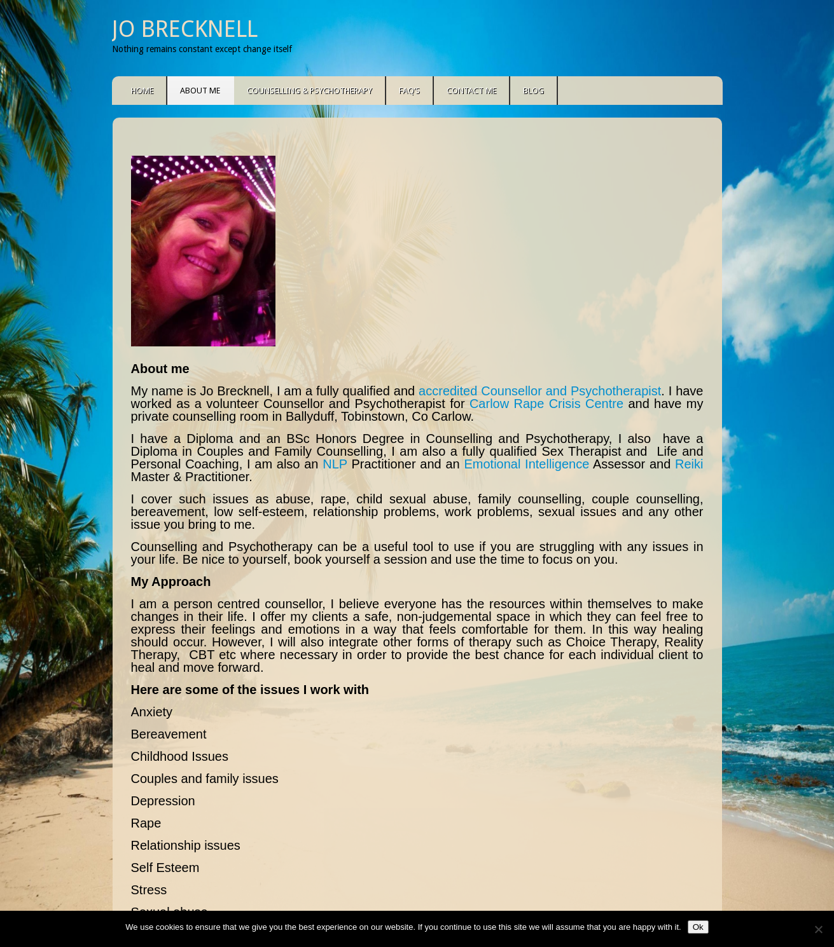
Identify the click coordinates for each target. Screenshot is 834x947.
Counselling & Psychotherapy (309, 90)
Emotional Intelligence (526, 464)
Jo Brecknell (185, 29)
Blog (533, 90)
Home (142, 90)
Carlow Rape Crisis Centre (546, 404)
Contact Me (471, 90)
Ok (698, 927)
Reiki (689, 464)
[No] (818, 929)
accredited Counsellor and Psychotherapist (540, 391)
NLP (335, 464)
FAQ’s (409, 90)
